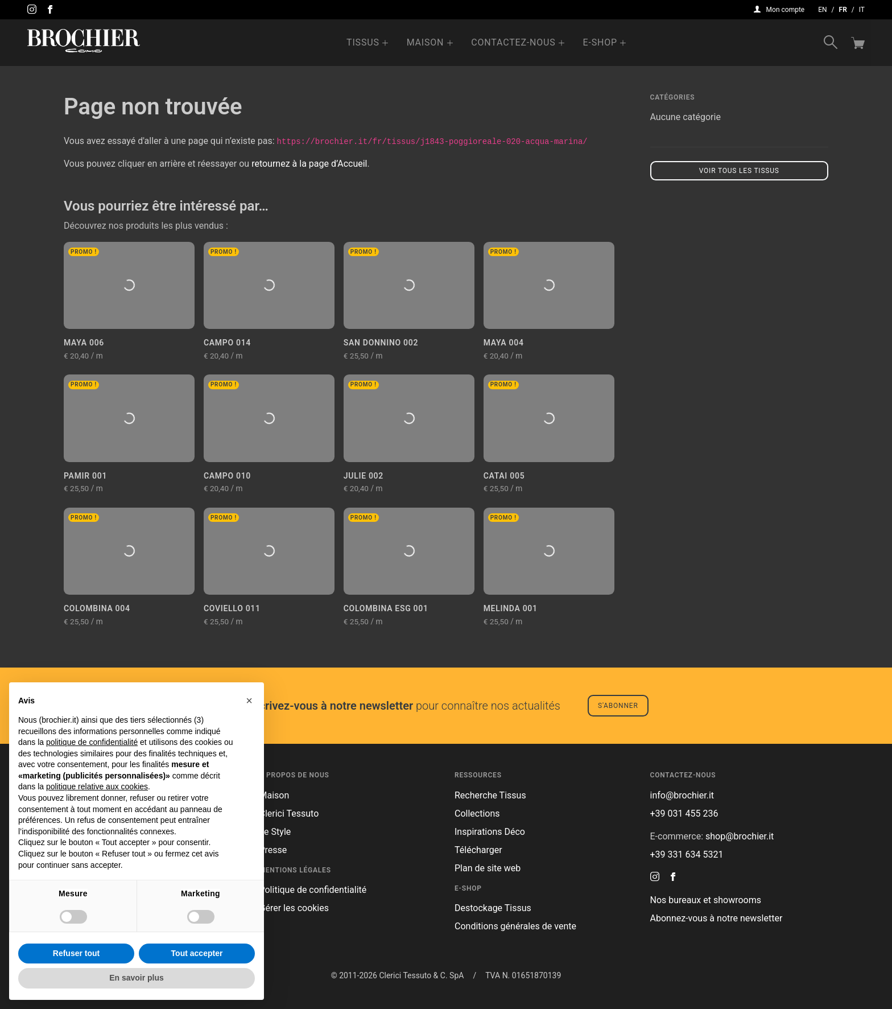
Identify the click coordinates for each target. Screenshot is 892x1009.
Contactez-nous (513, 42)
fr (843, 10)
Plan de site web (488, 868)
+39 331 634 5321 (687, 854)
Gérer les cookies (294, 908)
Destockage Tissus (493, 908)
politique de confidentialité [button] (92, 742)
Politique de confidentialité (313, 889)
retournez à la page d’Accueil (309, 163)
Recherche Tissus (490, 795)
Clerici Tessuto (289, 813)
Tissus (362, 42)
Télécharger (478, 850)
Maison (425, 42)
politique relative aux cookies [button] (97, 786)
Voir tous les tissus (739, 171)
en (822, 10)
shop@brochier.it (739, 836)
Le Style (275, 831)
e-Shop (600, 42)
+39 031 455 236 (684, 813)
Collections (477, 813)
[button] (249, 700)
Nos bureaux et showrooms (705, 900)
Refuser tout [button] (76, 953)
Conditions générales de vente (515, 926)
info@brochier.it (682, 795)
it (862, 10)
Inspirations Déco (490, 831)
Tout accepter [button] (197, 953)
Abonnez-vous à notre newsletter (716, 918)
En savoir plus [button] (136, 977)
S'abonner (618, 706)
